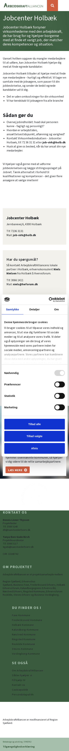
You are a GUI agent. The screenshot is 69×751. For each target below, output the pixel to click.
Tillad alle (34, 424)
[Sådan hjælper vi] (22, 675)
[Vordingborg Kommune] (26, 653)
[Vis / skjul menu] (63, 5)
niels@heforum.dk (25, 284)
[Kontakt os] (18, 685)
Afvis (34, 448)
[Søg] (52, 5)
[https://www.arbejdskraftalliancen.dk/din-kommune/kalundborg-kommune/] (25, 629)
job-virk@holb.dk (54, 142)
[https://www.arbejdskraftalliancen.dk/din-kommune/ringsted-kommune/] (24, 639)
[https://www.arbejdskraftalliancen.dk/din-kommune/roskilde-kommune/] (23, 644)
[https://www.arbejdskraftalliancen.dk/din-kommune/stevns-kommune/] (22, 649)
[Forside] (23, 5)
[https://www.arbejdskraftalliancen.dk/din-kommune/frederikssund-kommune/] (27, 620)
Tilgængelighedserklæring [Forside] (19, 747)
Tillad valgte (34, 436)
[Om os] (18, 469)
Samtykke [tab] (12, 309)
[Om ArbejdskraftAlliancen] (27, 670)
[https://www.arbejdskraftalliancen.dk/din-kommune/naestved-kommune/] (24, 634)
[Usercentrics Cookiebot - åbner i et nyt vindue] (49, 299)
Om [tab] (56, 309)
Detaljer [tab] (34, 309)
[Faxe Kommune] (21, 615)
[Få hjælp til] (18, 680)
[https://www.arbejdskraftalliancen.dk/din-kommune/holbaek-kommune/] (23, 625)
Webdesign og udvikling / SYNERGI (17, 741)
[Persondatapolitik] (20, 690)
